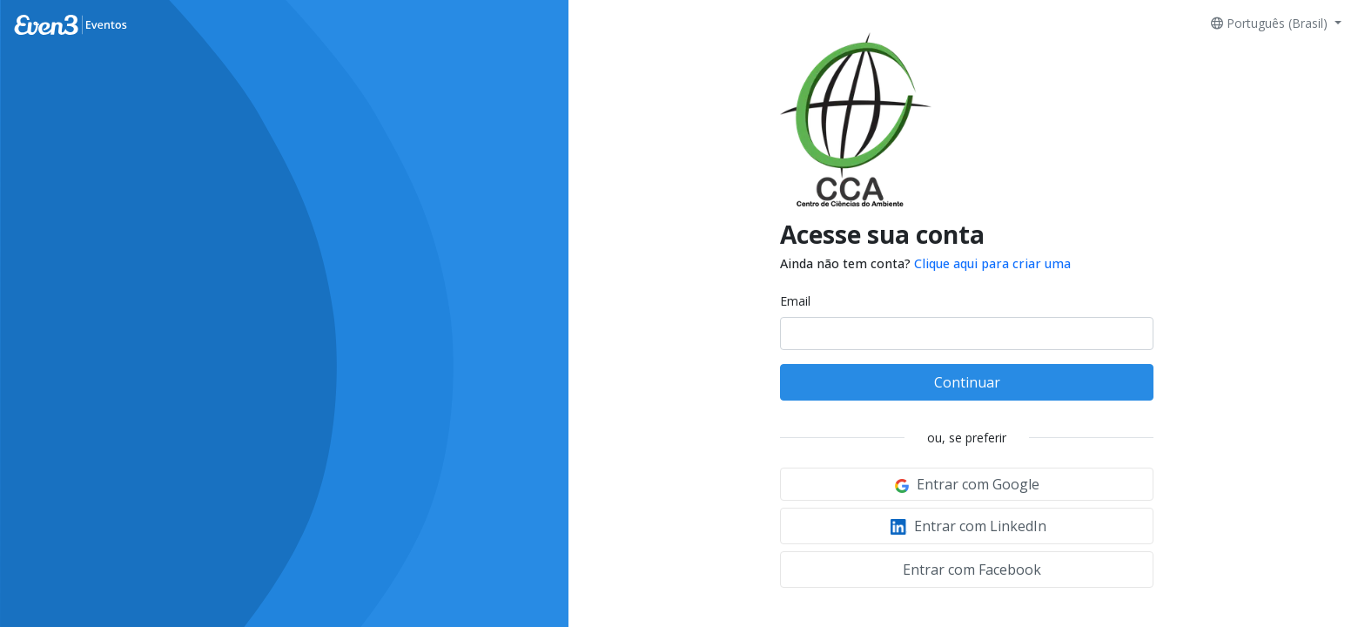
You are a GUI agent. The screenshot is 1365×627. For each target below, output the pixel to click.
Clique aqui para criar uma (992, 263)
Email (795, 301)
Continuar (967, 382)
